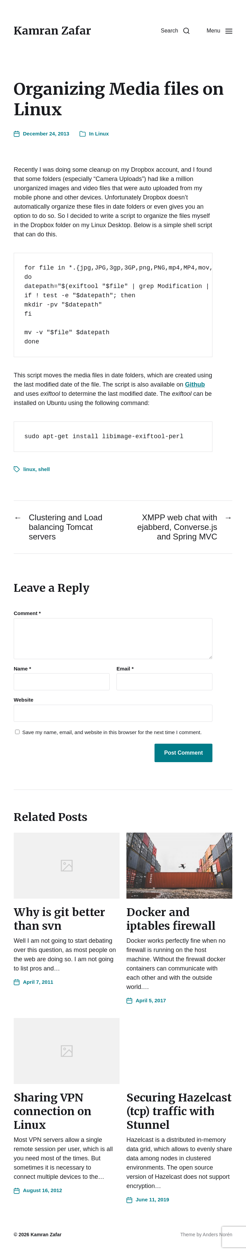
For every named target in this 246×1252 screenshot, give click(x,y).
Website (23, 700)
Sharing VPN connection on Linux (52, 1111)
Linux (102, 133)
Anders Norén (217, 1234)
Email (125, 668)
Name (22, 668)
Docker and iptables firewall (171, 919)
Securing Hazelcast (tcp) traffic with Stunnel (179, 1111)
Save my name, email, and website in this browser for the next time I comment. (112, 732)
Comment (27, 613)
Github (195, 384)
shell (44, 469)
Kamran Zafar (52, 30)
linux (29, 469)
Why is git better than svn (59, 919)
